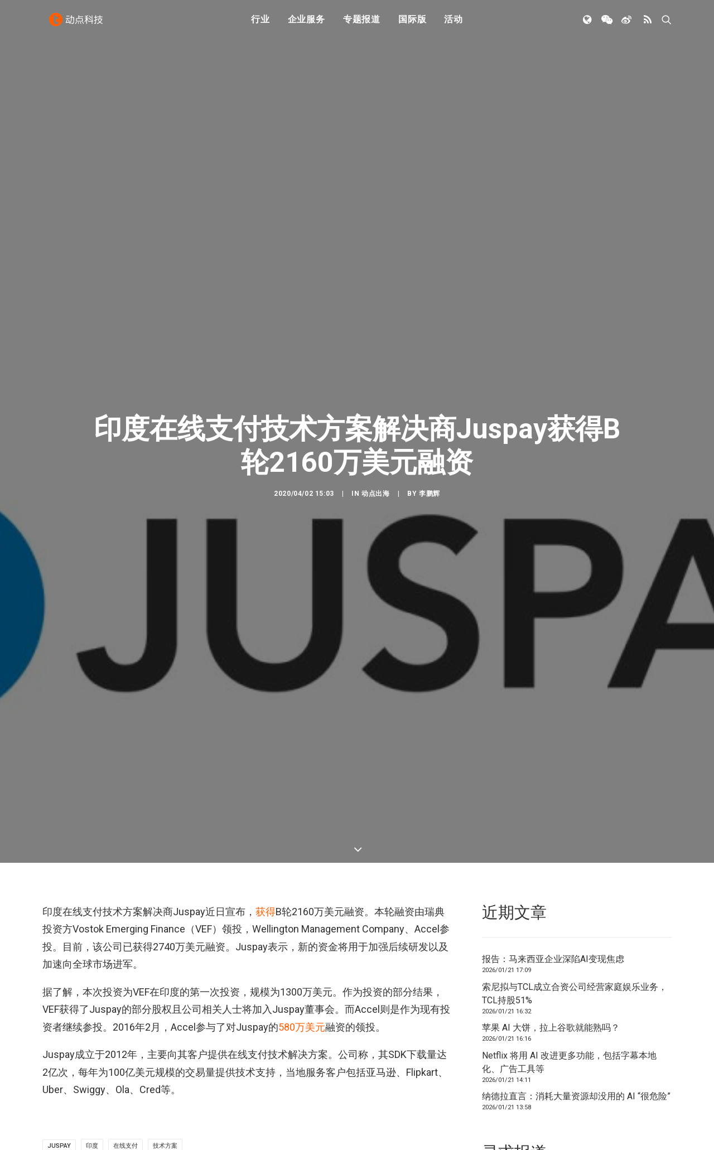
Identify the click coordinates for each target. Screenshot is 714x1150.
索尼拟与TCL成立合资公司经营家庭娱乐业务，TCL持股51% (574, 938)
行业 (260, 23)
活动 (453, 23)
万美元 (301, 972)
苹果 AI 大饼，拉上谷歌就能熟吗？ (551, 972)
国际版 (412, 23)
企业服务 (306, 23)
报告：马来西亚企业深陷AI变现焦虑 (553, 903)
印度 (92, 1090)
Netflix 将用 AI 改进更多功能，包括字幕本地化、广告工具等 (569, 1007)
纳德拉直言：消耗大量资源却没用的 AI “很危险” (576, 1041)
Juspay (59, 1090)
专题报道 (361, 23)
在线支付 (125, 1090)
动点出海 (375, 466)
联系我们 (634, 1143)
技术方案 (165, 1090)
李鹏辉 (429, 466)
